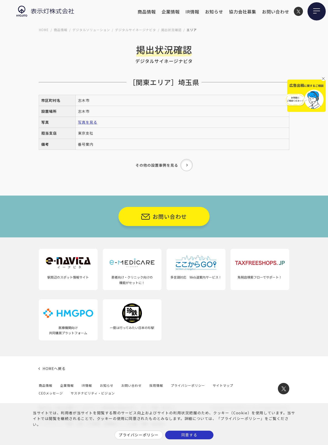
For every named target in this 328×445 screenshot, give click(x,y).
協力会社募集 (242, 11)
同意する (189, 434)
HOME (44, 30)
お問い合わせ (275, 11)
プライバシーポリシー (188, 385)
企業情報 (170, 11)
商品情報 (147, 11)
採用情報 (156, 385)
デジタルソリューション (91, 30)
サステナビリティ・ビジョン (93, 393)
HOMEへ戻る (54, 368)
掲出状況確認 (171, 30)
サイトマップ (223, 385)
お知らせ (214, 11)
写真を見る (87, 122)
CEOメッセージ (51, 393)
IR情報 (192, 11)
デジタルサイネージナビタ (135, 30)
